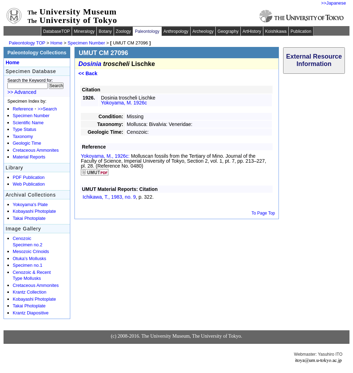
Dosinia (89, 63)
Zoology (123, 31)
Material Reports (29, 157)
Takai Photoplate (29, 218)
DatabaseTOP (56, 31)
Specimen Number (86, 43)
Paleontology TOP (27, 43)
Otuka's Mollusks (29, 258)
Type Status (24, 129)
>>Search (47, 109)
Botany (105, 31)
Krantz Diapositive (31, 313)
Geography (227, 31)
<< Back (87, 73)
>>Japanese (333, 3)
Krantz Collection (29, 292)
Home (56, 43)
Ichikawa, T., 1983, (109, 197)
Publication (301, 31)
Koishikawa (276, 31)
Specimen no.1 (27, 265)
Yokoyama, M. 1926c (124, 103)
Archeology (203, 31)
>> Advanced (21, 92)
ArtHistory (252, 31)
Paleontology (147, 31)
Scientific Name (28, 122)
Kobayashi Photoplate (34, 211)
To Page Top (263, 213)
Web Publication (29, 184)
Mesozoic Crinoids (31, 251)
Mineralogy (84, 31)
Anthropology (176, 31)
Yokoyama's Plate (30, 204)
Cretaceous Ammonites (36, 150)
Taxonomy (23, 136)
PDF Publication (28, 177)
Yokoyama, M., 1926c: (106, 156)
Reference (23, 109)
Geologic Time (27, 143)
